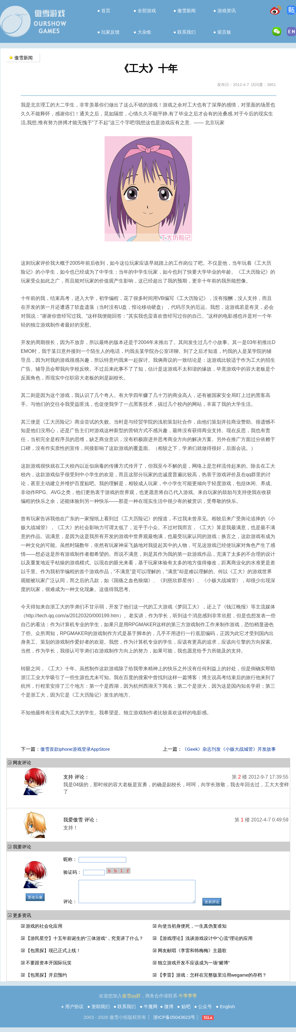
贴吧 (186, 1011)
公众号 (205, 1011)
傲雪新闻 (23, 57)
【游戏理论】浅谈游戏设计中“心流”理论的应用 (205, 942)
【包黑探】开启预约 (46, 979)
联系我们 (126, 1011)
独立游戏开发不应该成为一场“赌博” (194, 967)
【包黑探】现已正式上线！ (53, 955)
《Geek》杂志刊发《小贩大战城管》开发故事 (229, 749)
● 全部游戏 (145, 10)
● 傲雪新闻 (184, 10)
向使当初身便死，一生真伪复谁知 (192, 930)
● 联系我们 (184, 32)
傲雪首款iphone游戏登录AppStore (75, 749)
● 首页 (103, 10)
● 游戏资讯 (224, 10)
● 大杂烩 (142, 32)
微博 (168, 1011)
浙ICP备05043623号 (174, 1021)
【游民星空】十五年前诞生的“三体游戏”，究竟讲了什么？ (84, 942)
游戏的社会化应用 (44, 930)
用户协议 (74, 1011)
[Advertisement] (148, 731)
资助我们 (100, 1011)
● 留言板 (222, 32)
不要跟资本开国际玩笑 (49, 967)
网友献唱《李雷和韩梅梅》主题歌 (192, 955)
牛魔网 (150, 1011)
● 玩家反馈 (108, 32)
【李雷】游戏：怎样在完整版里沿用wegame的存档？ (212, 979)
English (227, 1011)
